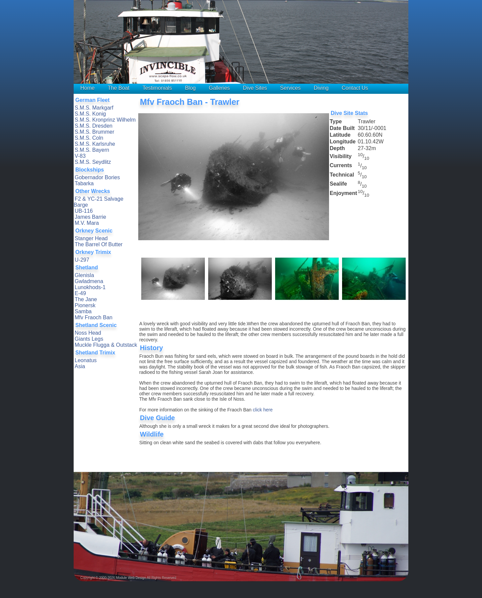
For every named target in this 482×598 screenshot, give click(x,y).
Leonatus (86, 360)
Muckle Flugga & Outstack (106, 345)
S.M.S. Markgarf (94, 108)
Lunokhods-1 (90, 287)
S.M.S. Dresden (93, 126)
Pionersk (85, 305)
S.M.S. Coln (89, 138)
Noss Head (88, 333)
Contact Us (355, 88)
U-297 (82, 260)
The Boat (119, 88)
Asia (80, 366)
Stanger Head (91, 238)
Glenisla (84, 275)
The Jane (86, 299)
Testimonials (157, 88)
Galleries (219, 88)
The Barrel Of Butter (99, 244)
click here (262, 409)
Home (87, 88)
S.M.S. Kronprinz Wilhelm (105, 120)
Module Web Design (131, 578)
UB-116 (84, 211)
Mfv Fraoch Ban (93, 317)
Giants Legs (89, 339)
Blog (190, 88)
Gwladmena (89, 281)
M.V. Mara (87, 223)
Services (290, 88)
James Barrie (90, 217)
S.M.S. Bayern (92, 150)
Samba (83, 311)
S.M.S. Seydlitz (93, 162)
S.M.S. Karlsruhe (95, 144)
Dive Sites (255, 88)
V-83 (80, 156)
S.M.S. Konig (90, 114)
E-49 (80, 293)
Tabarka (84, 183)
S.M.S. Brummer (94, 132)
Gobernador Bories (97, 177)
